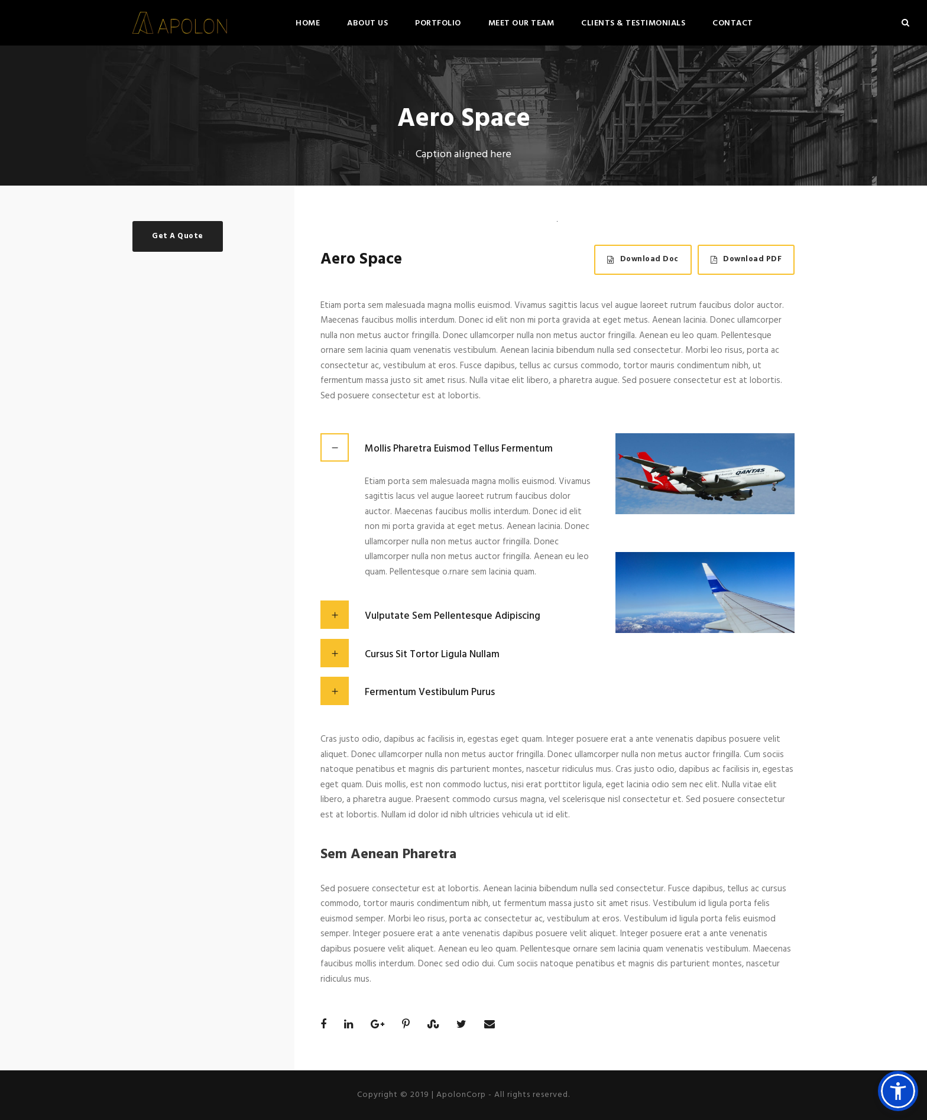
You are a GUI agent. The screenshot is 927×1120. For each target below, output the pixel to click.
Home (308, 23)
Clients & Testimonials (633, 23)
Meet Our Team (521, 23)
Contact (732, 23)
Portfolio (438, 23)
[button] (898, 1091)
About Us (367, 23)
